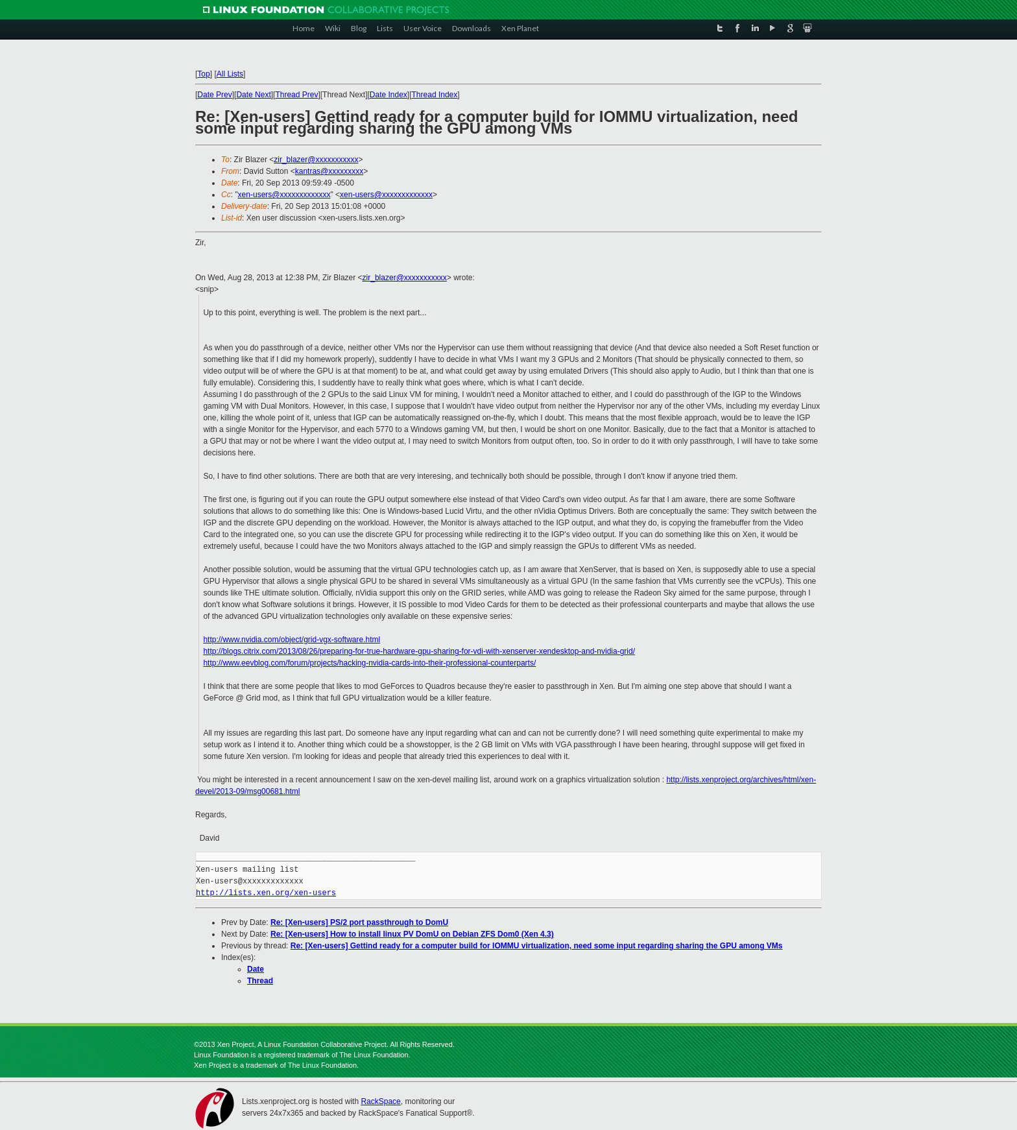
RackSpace (380, 1101)
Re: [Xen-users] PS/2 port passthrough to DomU (359, 922)
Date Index (388, 94)
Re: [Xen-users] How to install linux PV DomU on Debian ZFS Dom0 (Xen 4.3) (412, 934)
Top (203, 73)
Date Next (253, 94)
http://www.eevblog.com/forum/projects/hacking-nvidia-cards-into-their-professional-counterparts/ (369, 662)
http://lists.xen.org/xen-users (266, 892)
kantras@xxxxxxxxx (329, 171)
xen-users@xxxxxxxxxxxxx (284, 194)
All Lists (230, 73)
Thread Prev (296, 94)
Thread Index (435, 94)
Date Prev (214, 94)
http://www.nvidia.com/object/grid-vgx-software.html (291, 639)
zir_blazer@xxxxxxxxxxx (316, 159)
